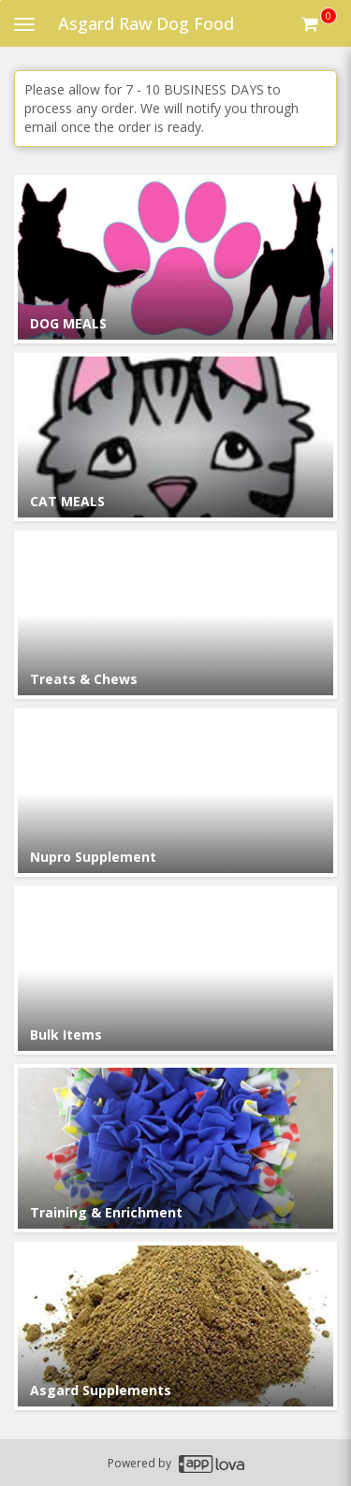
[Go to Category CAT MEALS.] (175, 437)
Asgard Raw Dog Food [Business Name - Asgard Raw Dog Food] (146, 23)
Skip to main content (0, 0)
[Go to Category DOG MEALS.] (175, 259)
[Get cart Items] (319, 23)
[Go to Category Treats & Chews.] (175, 615)
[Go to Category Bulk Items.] (175, 970)
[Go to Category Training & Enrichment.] (175, 1148)
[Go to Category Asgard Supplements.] (175, 1326)
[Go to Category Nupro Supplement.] (175, 792)
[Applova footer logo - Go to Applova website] (211, 1463)
